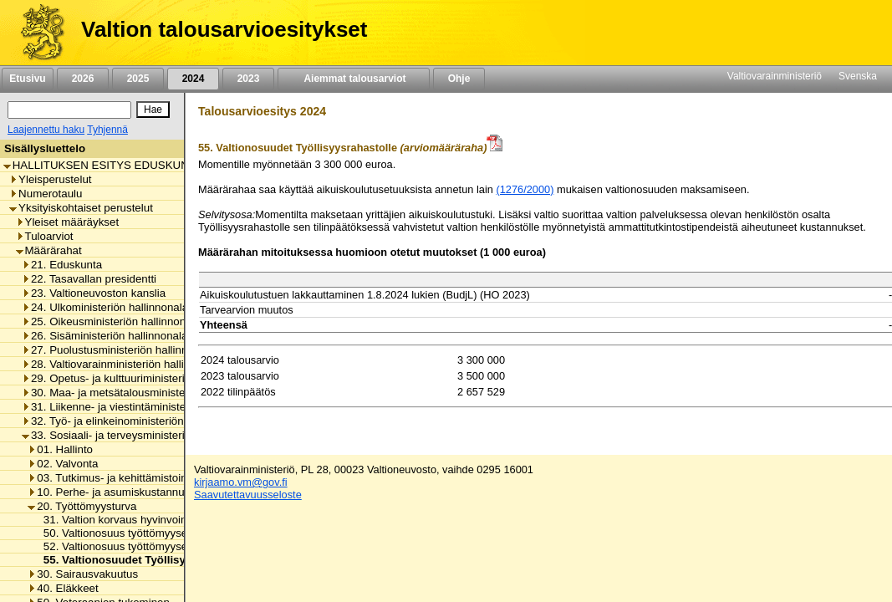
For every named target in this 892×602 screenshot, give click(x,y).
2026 (82, 78)
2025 (138, 78)
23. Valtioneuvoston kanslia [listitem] (94, 293)
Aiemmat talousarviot (353, 78)
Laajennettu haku (46, 129)
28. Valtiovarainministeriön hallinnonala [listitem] (122, 364)
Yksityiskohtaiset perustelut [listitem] (81, 208)
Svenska (857, 76)
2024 (193, 78)
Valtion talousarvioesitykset (224, 29)
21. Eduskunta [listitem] (62, 264)
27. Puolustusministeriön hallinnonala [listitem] (118, 350)
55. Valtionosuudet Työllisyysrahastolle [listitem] (142, 560)
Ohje (459, 78)
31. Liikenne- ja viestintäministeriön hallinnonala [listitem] (144, 406)
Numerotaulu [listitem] (45, 193)
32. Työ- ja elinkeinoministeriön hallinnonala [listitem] (134, 421)
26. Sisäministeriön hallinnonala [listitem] (104, 335)
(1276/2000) (524, 189)
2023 (248, 78)
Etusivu (27, 78)
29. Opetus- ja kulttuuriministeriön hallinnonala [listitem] (140, 378)
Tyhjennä (107, 129)
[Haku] (69, 110)
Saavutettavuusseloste (248, 494)
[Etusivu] (36, 32)
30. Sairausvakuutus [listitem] (83, 574)
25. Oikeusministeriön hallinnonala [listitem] (111, 321)
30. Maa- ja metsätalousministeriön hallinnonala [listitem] (144, 392)
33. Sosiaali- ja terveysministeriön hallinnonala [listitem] (140, 435)
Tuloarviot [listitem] (45, 236)
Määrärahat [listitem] (49, 250)
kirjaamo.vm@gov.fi (241, 482)
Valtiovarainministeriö (774, 76)
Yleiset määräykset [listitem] (68, 222)
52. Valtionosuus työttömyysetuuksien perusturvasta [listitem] (167, 546)
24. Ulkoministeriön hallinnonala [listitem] (105, 307)
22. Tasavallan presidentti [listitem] (89, 279)
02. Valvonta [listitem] (63, 463)
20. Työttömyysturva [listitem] (82, 506)
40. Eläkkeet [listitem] (63, 588)
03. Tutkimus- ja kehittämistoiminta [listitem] (117, 478)
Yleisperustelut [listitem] (50, 179)
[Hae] (153, 109)
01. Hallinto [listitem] (60, 449)
